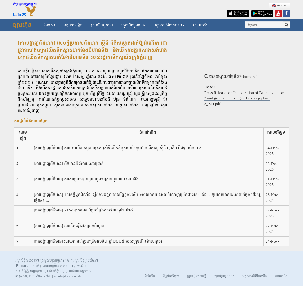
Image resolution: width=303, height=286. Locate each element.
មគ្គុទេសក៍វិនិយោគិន (169, 25)
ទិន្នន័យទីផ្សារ (73, 25)
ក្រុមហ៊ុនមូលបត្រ (133, 25)
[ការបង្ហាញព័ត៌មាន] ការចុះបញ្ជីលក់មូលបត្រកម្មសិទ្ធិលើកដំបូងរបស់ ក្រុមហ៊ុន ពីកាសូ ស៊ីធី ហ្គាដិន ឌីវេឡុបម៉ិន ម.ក (118, 148)
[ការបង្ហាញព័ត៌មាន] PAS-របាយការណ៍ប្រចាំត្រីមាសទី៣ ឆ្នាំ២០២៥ (83, 210)
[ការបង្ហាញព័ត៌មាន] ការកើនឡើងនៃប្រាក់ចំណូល (70, 226)
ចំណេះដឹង (201, 25)
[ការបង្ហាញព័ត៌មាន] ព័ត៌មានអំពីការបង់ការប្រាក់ (69, 163)
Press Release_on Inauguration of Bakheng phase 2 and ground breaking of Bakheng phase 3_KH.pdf (244, 98)
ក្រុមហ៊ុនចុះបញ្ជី (102, 25)
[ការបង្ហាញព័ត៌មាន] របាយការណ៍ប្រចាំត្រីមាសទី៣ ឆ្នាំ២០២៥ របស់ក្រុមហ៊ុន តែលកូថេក (99, 241)
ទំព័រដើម (49, 25)
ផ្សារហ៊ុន (22, 25)
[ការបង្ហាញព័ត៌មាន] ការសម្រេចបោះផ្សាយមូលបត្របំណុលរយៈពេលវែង (86, 179)
